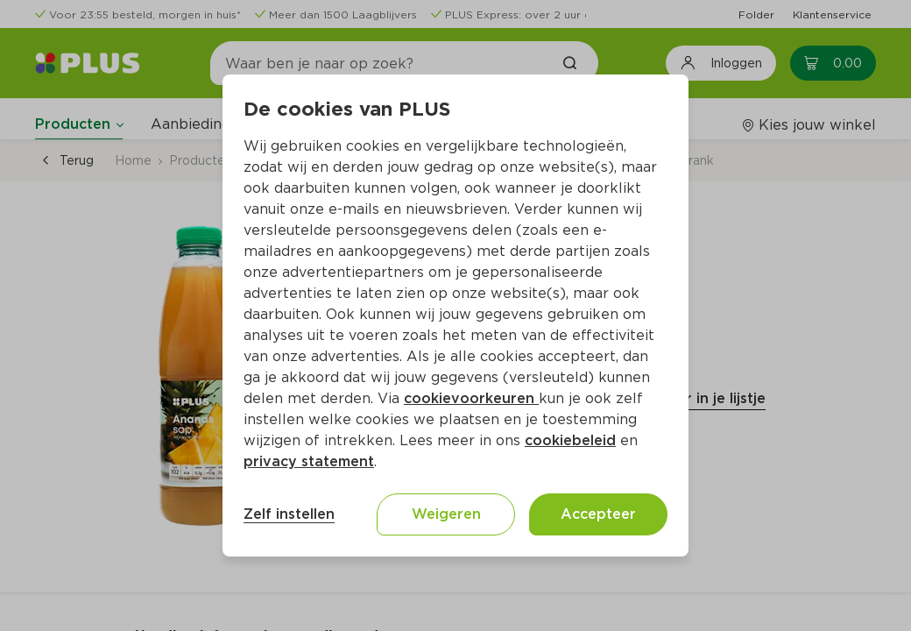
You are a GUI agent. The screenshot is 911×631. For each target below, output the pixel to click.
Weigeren (446, 514)
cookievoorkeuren (471, 398)
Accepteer (598, 514)
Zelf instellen (289, 514)
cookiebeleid (570, 440)
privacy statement (309, 461)
